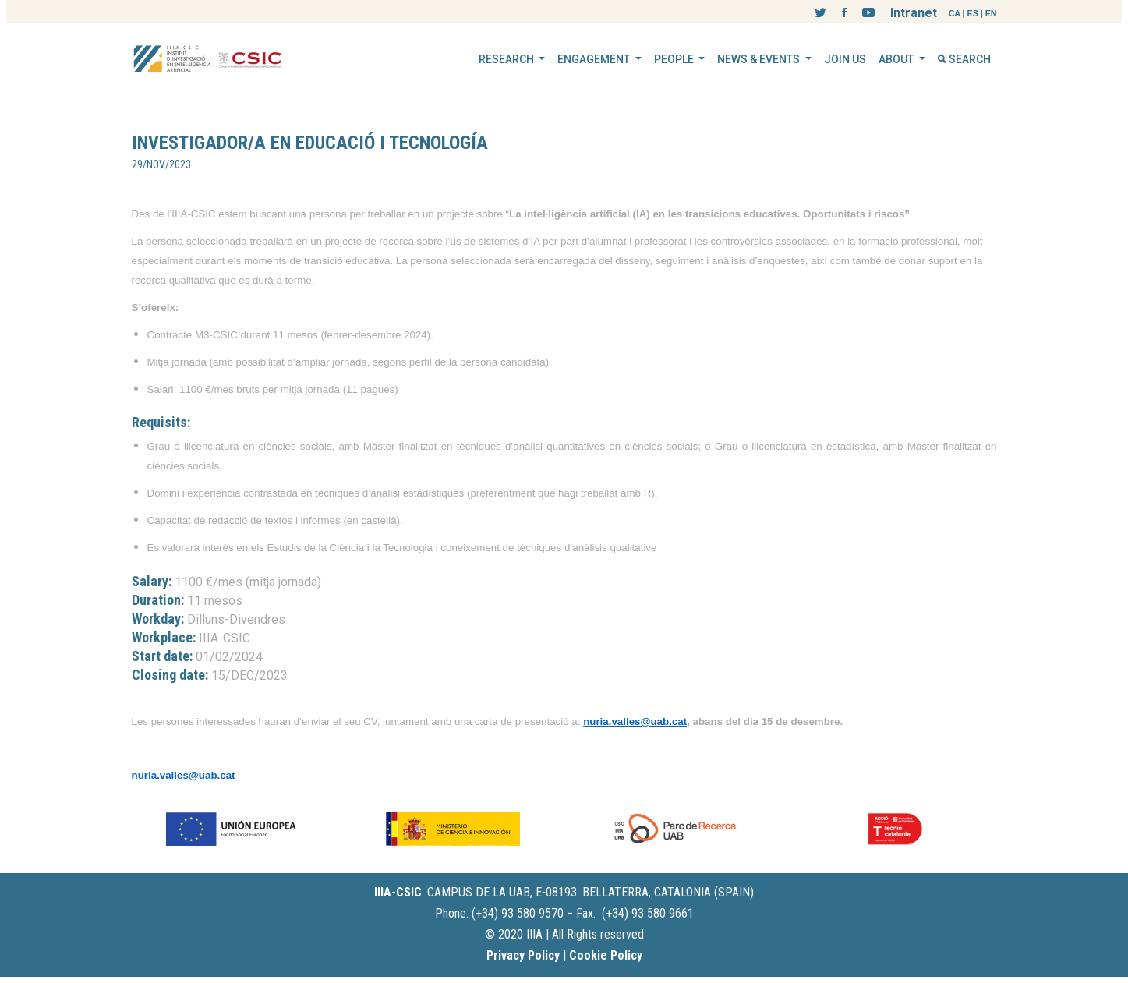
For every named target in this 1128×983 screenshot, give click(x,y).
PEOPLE (675, 59)
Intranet (913, 12)
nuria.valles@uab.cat (635, 721)
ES (972, 13)
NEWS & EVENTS (759, 59)
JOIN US (845, 59)
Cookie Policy (605, 955)
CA (954, 13)
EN (991, 13)
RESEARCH (507, 59)
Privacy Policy (523, 955)
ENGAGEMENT (594, 59)
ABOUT (897, 59)
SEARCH (964, 59)
